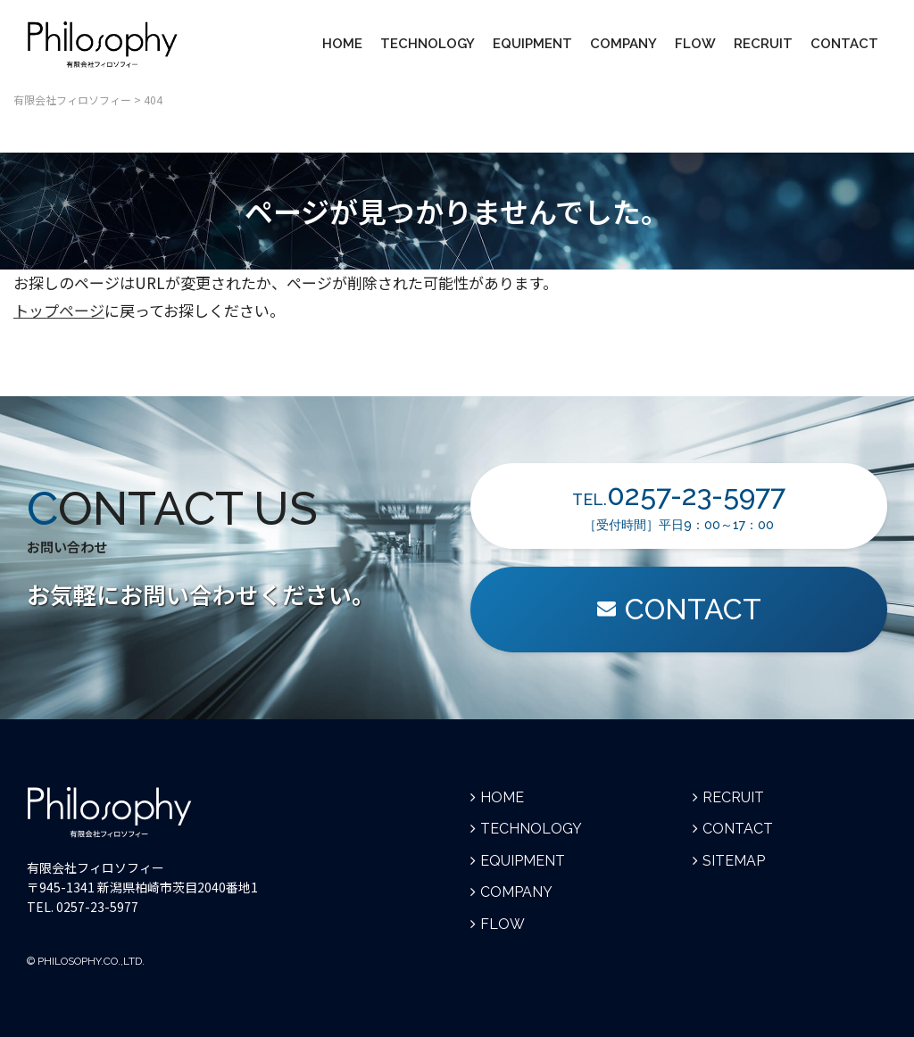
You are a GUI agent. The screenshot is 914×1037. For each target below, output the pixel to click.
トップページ (58, 310)
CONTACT (844, 44)
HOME (342, 44)
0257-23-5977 (97, 907)
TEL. (678, 505)
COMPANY (623, 44)
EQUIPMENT (532, 44)
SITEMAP (733, 860)
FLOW (695, 44)
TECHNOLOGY (427, 44)
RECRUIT (763, 44)
